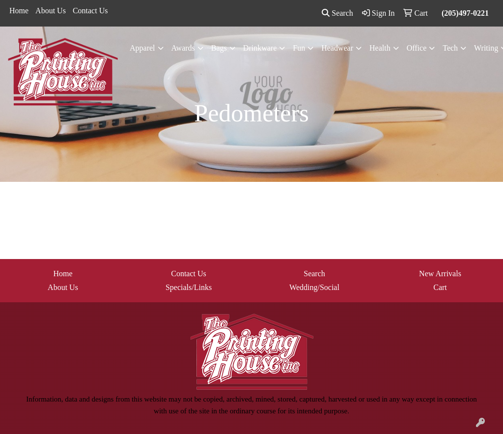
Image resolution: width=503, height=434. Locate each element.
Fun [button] (299, 48)
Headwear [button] (337, 48)
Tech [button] (450, 48)
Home (18, 10)
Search (337, 13)
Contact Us (90, 10)
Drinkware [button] (260, 48)
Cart (440, 287)
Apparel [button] (142, 48)
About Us (50, 10)
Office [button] (417, 48)
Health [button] (380, 48)
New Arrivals (440, 273)
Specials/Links (189, 287)
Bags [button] (219, 48)
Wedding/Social (314, 287)
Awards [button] (183, 48)
